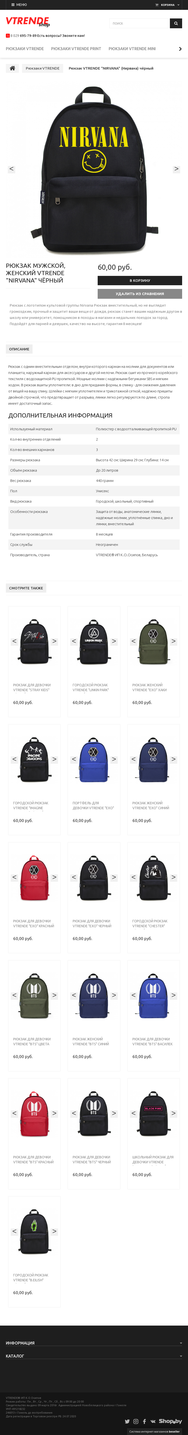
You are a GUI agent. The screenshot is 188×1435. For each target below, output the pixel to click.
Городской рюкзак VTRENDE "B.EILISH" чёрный (30, 1285)
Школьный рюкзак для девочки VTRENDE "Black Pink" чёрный (153, 1167)
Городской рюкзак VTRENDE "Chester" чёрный (149, 931)
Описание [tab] (19, 354)
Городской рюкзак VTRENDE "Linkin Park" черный (91, 695)
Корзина (168, 4)
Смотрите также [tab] (26, 593)
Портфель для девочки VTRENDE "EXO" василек (93, 813)
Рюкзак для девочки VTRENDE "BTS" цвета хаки (32, 1049)
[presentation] (11, 174)
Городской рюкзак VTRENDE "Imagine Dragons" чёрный (30, 813)
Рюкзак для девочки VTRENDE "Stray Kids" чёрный (32, 695)
